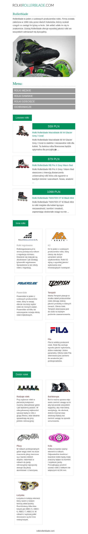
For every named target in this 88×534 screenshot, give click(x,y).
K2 (49, 245)
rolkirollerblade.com (45, 531)
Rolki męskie (22, 90)
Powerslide (22, 292)
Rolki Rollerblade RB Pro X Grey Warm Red (52, 165)
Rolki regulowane (25, 245)
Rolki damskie (23, 96)
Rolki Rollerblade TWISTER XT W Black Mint (53, 198)
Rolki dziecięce (24, 101)
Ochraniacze (23, 107)
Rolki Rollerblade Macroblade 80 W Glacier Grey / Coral (52, 134)
